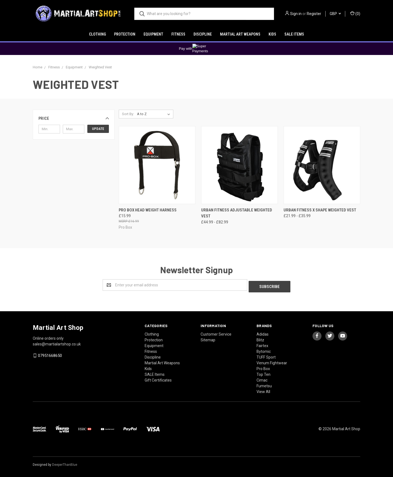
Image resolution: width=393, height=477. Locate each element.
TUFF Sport (266, 355)
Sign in (296, 13)
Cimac (262, 378)
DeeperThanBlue (64, 463)
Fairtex (262, 344)
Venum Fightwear (272, 361)
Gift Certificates (158, 378)
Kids (272, 34)
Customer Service (216, 332)
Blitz (260, 338)
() (355, 13)
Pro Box (263, 367)
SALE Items (294, 34)
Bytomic (264, 350)
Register (314, 13)
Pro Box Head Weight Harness (148, 210)
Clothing (97, 34)
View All (263, 390)
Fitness (178, 34)
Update (98, 129)
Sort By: (128, 114)
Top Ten (263, 373)
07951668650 (50, 353)
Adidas (263, 332)
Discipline (202, 34)
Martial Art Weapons (240, 34)
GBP (335, 13)
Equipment (153, 34)
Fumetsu (264, 384)
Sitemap (208, 338)
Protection (124, 34)
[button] (73, 118)
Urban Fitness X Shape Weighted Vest (320, 210)
